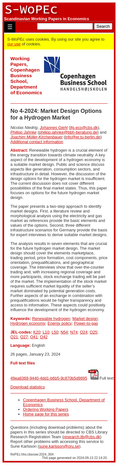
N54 (64, 332)
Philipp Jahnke (23, 132)
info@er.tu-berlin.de (82, 137)
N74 (73, 332)
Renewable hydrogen (51, 318)
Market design (85, 318)
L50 (55, 332)
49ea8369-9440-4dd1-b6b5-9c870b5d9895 (48, 378)
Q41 (34, 336)
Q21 (14, 336)
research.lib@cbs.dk (82, 436)
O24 (83, 332)
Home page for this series (46, 414)
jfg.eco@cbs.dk (84, 127)
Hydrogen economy (27, 323)
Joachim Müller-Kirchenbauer (36, 137)
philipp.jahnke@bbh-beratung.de (68, 132)
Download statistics (27, 387)
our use (14, 44)
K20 (37, 332)
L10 (45, 332)
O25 (93, 332)
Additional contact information (36, 141)
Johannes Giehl (54, 127)
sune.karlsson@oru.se (59, 446)
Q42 (44, 336)
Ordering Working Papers (45, 409)
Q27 (24, 336)
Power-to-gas (86, 323)
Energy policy (60, 323)
